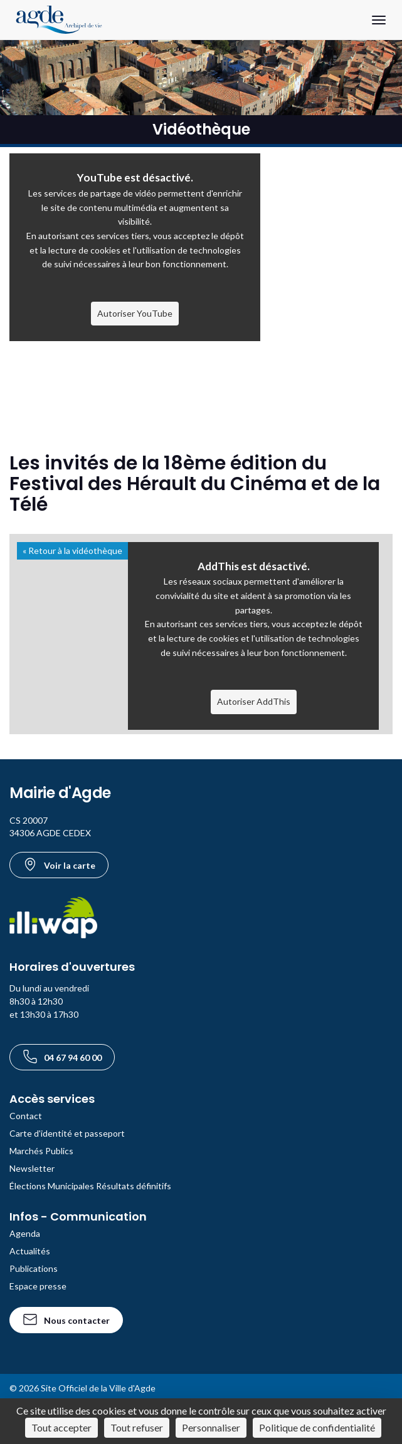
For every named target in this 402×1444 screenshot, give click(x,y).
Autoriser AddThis (253, 701)
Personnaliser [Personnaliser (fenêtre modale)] (211, 1427)
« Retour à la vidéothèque (72, 550)
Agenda (24, 1233)
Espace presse (37, 1286)
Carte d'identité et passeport (67, 1133)
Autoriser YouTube (134, 313)
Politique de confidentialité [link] (317, 1427)
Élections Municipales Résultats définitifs (90, 1185)
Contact (25, 1115)
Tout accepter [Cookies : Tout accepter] (61, 1427)
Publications (33, 1268)
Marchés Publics (41, 1150)
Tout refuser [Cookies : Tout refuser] (136, 1427)
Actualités (29, 1251)
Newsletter (32, 1168)
